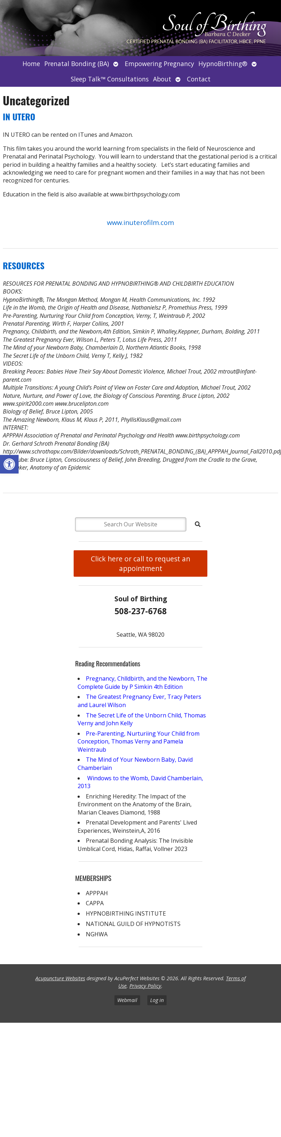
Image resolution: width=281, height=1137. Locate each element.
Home (31, 63)
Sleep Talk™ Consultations (110, 79)
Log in (157, 1000)
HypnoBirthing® (222, 63)
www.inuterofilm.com (140, 222)
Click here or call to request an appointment (140, 563)
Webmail (127, 1000)
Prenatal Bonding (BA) (76, 63)
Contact (199, 79)
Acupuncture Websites (60, 978)
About (162, 79)
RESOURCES (23, 265)
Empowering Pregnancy (159, 63)
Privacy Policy (145, 985)
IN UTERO (19, 116)
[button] (9, 464)
